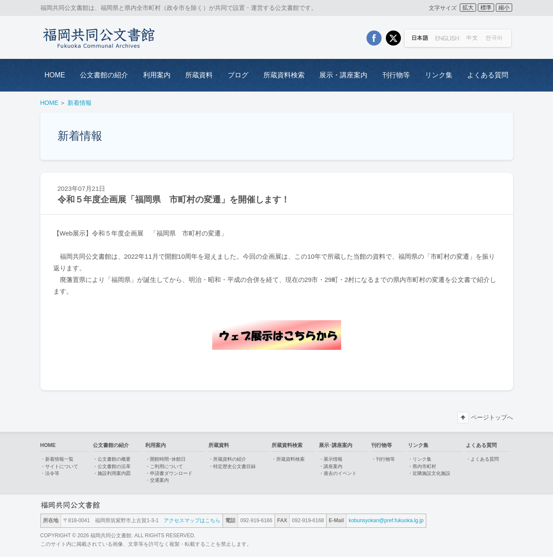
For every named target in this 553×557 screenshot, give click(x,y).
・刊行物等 (383, 459)
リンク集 (438, 75)
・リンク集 (419, 459)
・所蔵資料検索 (288, 459)
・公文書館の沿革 (112, 466)
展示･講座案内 (335, 445)
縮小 (504, 7)
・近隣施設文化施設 (429, 473)
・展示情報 (330, 459)
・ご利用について (164, 466)
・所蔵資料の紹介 (227, 459)
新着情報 (79, 102)
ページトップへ (492, 417)
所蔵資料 (199, 75)
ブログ (238, 75)
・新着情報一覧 (56, 459)
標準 (486, 7)
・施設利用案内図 (112, 473)
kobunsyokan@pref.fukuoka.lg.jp (385, 520)
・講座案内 (330, 466)
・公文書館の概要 (112, 459)
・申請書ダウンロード (168, 473)
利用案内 (157, 75)
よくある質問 (487, 75)
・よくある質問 (482, 459)
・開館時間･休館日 (165, 459)
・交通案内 (157, 480)
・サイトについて (59, 466)
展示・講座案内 (343, 75)
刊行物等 (396, 75)
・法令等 (49, 473)
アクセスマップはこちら (192, 520)
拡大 (468, 7)
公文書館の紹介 (104, 75)
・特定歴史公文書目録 (232, 466)
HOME (55, 75)
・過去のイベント (338, 473)
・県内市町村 (422, 466)
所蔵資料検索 (284, 75)
